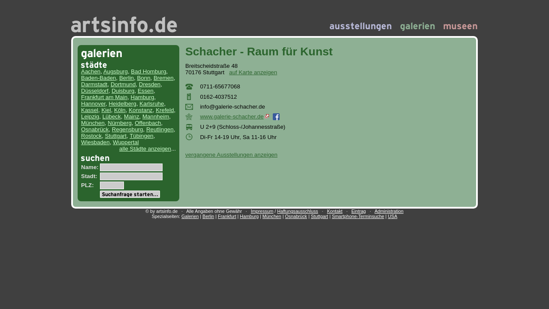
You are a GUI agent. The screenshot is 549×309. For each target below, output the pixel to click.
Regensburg (127, 129)
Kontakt (334, 211)
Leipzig (90, 116)
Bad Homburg (148, 71)
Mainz (131, 116)
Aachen (90, 71)
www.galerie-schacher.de (234, 116)
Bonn (143, 78)
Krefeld (165, 110)
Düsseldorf (95, 91)
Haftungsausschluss (297, 211)
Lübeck (112, 116)
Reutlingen (160, 129)
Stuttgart (116, 136)
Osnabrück (95, 129)
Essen (146, 91)
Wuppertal (126, 142)
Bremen (164, 78)
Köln (120, 110)
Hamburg (142, 97)
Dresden (149, 84)
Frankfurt (227, 216)
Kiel (106, 110)
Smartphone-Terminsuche (358, 216)
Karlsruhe (151, 103)
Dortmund (123, 84)
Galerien (190, 216)
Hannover (93, 103)
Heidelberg (122, 103)
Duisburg (123, 91)
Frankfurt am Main (104, 97)
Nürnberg (120, 123)
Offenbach (148, 123)
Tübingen (142, 136)
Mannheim (155, 116)
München (93, 123)
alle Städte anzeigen (145, 148)
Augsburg (115, 71)
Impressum (262, 211)
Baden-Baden (98, 78)
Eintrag (358, 211)
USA (392, 216)
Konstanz (141, 110)
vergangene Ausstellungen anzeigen (231, 154)
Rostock (91, 136)
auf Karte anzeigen (253, 72)
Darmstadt (94, 84)
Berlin (126, 78)
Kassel (89, 110)
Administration (389, 211)
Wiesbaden (95, 142)
